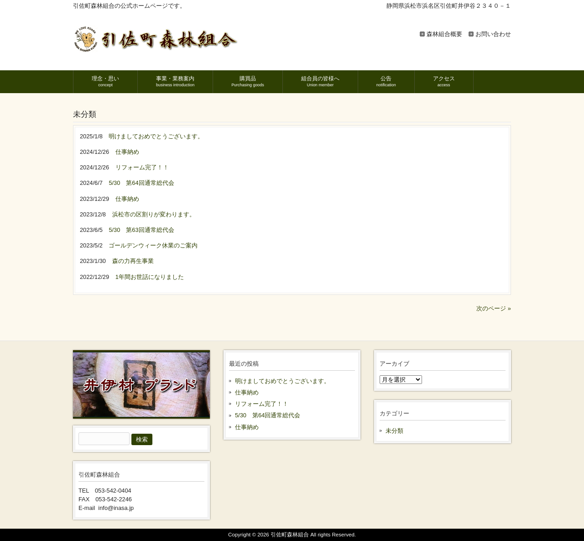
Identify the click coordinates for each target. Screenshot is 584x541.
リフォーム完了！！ (261, 403)
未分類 (394, 430)
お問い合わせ (493, 34)
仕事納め (247, 392)
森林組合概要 (444, 34)
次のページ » (493, 308)
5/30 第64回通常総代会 (267, 415)
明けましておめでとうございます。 (282, 381)
